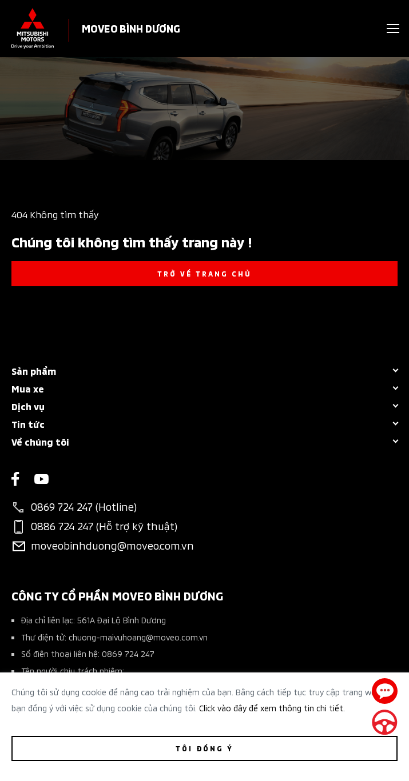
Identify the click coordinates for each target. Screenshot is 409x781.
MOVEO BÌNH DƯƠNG (131, 28)
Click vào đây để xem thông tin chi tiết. (272, 707)
